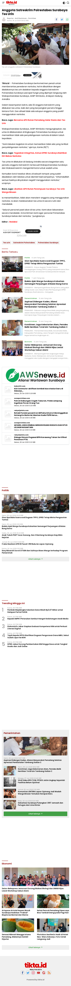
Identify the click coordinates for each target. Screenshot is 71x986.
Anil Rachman (21, 18)
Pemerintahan (31, 298)
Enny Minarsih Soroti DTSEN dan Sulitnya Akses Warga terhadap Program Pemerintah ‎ (35, 551)
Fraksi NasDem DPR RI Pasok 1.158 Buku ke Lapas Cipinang (27, 544)
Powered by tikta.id (35, 979)
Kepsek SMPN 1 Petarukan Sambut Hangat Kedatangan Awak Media (37, 619)
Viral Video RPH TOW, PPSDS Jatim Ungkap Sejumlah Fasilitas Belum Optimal (41, 781)
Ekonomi (28, 341)
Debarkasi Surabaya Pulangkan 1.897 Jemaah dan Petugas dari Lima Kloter (40, 804)
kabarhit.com (19, 386)
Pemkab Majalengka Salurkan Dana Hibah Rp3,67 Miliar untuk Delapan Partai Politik (35, 611)
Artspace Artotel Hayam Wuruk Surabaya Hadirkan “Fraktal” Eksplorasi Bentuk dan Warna (16, 912)
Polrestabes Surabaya (48, 242)
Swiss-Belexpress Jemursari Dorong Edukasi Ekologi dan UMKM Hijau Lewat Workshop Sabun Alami (44, 347)
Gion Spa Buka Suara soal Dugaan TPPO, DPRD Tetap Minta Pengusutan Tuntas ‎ (45, 262)
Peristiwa (32, 18)
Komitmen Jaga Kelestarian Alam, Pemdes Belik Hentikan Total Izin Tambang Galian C (46, 326)
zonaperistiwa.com (22, 398)
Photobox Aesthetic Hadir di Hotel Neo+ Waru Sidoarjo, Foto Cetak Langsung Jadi (52, 936)
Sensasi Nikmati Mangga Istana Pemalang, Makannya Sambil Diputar (16, 936)
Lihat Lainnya (35, 559)
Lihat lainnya (35, 814)
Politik (27, 257)
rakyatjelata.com (21, 410)
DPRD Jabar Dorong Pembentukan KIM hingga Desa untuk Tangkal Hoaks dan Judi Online (37, 645)
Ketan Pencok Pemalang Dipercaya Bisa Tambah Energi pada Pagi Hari (53, 911)
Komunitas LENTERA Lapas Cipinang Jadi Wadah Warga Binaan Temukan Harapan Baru (39, 792)
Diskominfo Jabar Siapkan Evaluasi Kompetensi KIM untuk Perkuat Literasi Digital (37, 627)
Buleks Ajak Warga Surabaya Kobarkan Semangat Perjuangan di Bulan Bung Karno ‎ (46, 282)
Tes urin (6, 242)
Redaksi (13, 221)
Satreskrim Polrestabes (24, 242)
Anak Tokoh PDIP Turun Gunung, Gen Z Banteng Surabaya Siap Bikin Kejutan (32, 536)
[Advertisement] (35, 465)
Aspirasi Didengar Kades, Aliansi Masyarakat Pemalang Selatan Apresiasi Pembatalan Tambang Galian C (45, 304)
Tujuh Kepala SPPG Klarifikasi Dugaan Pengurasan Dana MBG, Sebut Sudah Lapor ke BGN (38, 636)
